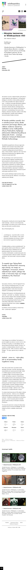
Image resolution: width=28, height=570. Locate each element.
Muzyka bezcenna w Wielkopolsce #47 (12, 464)
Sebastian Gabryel (20, 440)
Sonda (3, 441)
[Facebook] (3, 418)
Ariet (3, 439)
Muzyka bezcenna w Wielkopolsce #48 (12, 487)
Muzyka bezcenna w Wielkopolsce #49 (12, 508)
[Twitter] (5, 418)
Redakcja (7, 522)
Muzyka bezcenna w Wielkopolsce (8, 440)
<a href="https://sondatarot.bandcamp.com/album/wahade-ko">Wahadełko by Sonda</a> (15, 329)
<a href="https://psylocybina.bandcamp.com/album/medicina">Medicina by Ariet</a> (15, 83)
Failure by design (9, 439)
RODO (21, 522)
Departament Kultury (14, 522)
